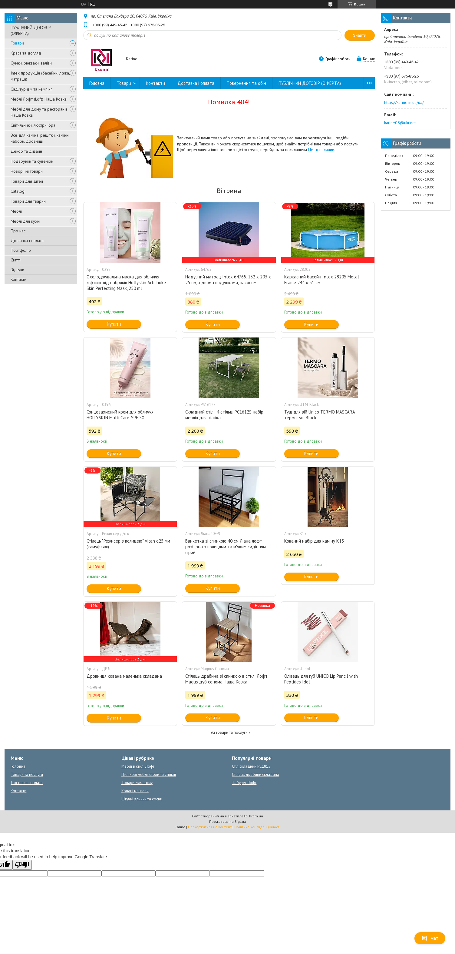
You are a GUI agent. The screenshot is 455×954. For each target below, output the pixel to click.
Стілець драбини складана (255, 774)
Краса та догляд (26, 53)
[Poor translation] (22, 865)
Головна (96, 83)
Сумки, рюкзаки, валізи (31, 63)
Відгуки (17, 269)
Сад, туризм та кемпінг (31, 89)
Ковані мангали (135, 790)
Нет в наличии (321, 149)
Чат (430, 938)
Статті (16, 260)
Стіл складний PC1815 (251, 766)
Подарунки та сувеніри (32, 161)
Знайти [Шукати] (359, 35)
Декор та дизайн (26, 151)
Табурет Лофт (244, 782)
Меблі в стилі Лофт (137, 766)
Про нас (18, 231)
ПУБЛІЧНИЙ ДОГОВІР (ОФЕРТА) (31, 30)
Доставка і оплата (27, 240)
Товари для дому (137, 782)
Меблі (16, 211)
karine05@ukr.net (400, 122)
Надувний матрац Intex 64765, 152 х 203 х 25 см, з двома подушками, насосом (228, 279)
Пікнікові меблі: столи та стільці (148, 774)
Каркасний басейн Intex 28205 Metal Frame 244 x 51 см (321, 279)
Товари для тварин (28, 201)
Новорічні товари (27, 171)
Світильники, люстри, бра (33, 125)
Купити (114, 324)
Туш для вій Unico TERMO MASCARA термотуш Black (319, 414)
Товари (17, 43)
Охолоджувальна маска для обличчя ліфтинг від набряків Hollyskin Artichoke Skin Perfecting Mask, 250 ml (126, 282)
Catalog (18, 191)
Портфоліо (21, 250)
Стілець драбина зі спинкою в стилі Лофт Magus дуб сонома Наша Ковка (226, 679)
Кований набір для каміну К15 (314, 541)
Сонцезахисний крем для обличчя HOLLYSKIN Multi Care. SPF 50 (120, 414)
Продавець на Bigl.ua (227, 821)
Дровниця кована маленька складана (124, 676)
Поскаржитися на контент (210, 827)
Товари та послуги (27, 774)
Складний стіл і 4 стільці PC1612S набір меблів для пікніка (224, 414)
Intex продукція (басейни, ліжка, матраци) (40, 76)
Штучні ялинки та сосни (141, 799)
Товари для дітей (27, 181)
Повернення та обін (246, 83)
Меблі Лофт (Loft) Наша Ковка (39, 99)
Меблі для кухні (25, 221)
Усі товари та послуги (229, 732)
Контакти (18, 279)
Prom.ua (256, 816)
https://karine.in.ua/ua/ (404, 102)
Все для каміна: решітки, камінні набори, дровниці (40, 138)
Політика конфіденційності (257, 827)
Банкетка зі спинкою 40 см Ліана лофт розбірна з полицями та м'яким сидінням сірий (225, 546)
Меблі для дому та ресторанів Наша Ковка (39, 112)
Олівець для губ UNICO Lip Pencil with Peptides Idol (321, 679)
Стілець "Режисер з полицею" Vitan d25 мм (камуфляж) (128, 544)
